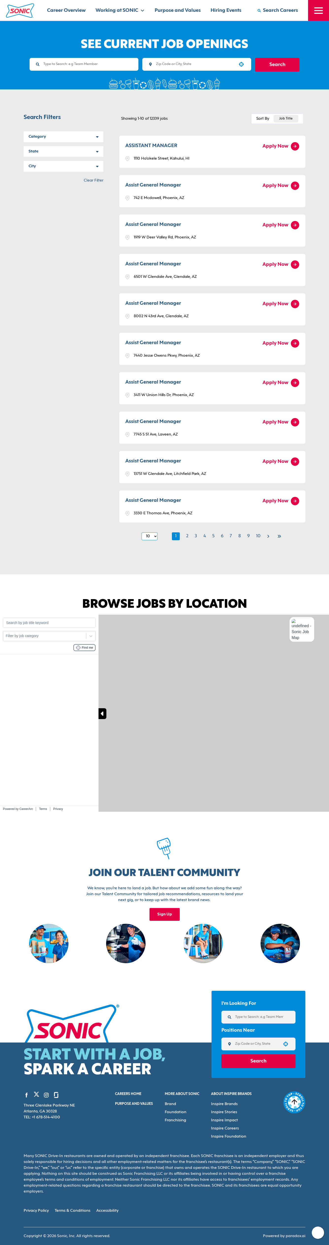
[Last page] (279, 536)
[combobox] (195, 64)
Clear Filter (93, 181)
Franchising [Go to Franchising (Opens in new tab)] (175, 1120)
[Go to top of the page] (294, 1102)
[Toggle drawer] (318, 10)
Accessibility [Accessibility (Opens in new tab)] (107, 1211)
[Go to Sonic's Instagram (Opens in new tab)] (46, 1095)
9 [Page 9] (248, 536)
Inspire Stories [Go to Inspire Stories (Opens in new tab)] (224, 1112)
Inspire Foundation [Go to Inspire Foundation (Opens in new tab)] (228, 1137)
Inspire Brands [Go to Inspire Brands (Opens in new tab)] (224, 1104)
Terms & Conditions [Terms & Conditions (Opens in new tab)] (72, 1211)
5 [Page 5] (213, 536)
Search (277, 65)
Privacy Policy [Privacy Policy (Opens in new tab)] (36, 1211)
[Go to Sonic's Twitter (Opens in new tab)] (36, 1095)
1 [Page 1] (176, 536)
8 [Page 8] (239, 536)
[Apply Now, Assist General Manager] (281, 186)
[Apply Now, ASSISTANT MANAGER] (281, 146)
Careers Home (128, 1094)
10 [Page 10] (258, 536)
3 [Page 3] (196, 536)
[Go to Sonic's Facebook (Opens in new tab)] (27, 1095)
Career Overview (66, 10)
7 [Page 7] (231, 536)
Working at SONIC (120, 10)
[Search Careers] (278, 10)
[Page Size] (150, 536)
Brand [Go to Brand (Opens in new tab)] (170, 1104)
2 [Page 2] (187, 536)
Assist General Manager (153, 185)
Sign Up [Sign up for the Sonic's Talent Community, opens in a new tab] (164, 914)
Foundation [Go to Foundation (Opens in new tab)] (175, 1112)
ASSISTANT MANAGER (151, 146)
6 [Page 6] (222, 536)
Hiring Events (226, 10)
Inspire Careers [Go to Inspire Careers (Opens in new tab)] (225, 1128)
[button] (241, 64)
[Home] (20, 10)
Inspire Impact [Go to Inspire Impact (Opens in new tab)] (224, 1120)
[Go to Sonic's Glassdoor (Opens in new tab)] (56, 1095)
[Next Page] (269, 536)
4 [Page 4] (204, 536)
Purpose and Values (178, 10)
